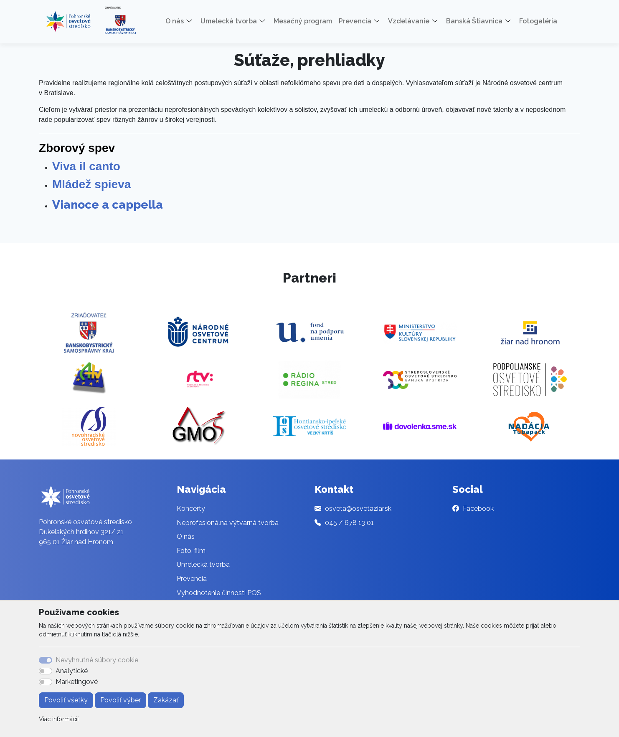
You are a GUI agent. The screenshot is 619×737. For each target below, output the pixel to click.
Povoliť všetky (66, 700)
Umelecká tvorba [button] (228, 21)
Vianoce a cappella (107, 205)
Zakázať (165, 700)
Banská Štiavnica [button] (474, 21)
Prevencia (192, 579)
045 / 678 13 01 (349, 523)
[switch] (45, 671)
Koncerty (191, 508)
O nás (186, 536)
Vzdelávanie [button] (408, 21)
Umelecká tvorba (203, 564)
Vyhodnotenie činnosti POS (219, 593)
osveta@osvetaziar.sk (358, 508)
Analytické (72, 671)
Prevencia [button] (355, 21)
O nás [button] (174, 21)
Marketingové (77, 682)
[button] (192, 21)
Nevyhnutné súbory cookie (97, 660)
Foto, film (191, 551)
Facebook (478, 508)
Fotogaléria (538, 21)
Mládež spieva (91, 184)
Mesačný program (303, 21)
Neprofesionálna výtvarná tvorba (228, 523)
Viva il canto (88, 166)
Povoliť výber (120, 700)
